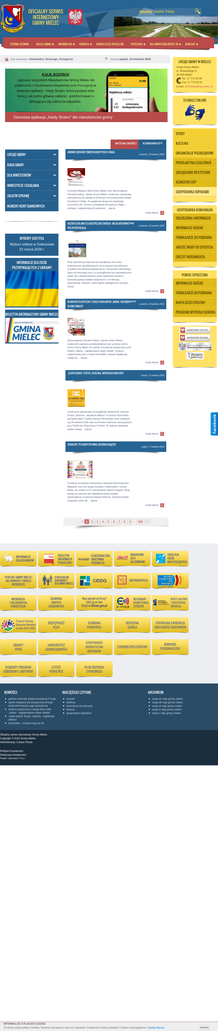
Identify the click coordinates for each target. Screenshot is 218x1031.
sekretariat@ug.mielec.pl (199, 86)
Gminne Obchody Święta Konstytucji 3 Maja (91, 152)
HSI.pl (21, 758)
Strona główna (19, 44)
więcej (112, 208)
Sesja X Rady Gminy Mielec (166, 713)
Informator (65, 44)
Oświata (84, 44)
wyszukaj (145, 11)
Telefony (70, 702)
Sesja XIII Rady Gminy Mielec (167, 702)
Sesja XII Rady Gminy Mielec (167, 706)
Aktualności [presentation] (125, 143)
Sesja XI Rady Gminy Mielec (167, 709)
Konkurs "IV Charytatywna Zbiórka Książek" (92, 444)
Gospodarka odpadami (79, 713)
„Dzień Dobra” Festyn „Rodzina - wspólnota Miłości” (96, 373)
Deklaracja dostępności (13, 754)
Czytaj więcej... (156, 1027)
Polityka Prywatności (11, 751)
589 (140, 521)
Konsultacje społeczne (110, 44)
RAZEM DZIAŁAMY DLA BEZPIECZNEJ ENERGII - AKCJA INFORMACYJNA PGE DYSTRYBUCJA (31, 704)
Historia (70, 709)
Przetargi (137, 44)
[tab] (152, 144)
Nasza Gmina (43, 44)
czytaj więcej (151, 212)
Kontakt (190, 44)
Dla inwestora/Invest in (164, 44)
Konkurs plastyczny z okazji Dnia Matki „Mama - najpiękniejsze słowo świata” (29, 711)
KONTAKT (70, 698)
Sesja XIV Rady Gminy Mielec (167, 698)
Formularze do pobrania (79, 706)
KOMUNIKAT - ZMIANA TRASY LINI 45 (26, 723)
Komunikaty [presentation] (153, 143)
